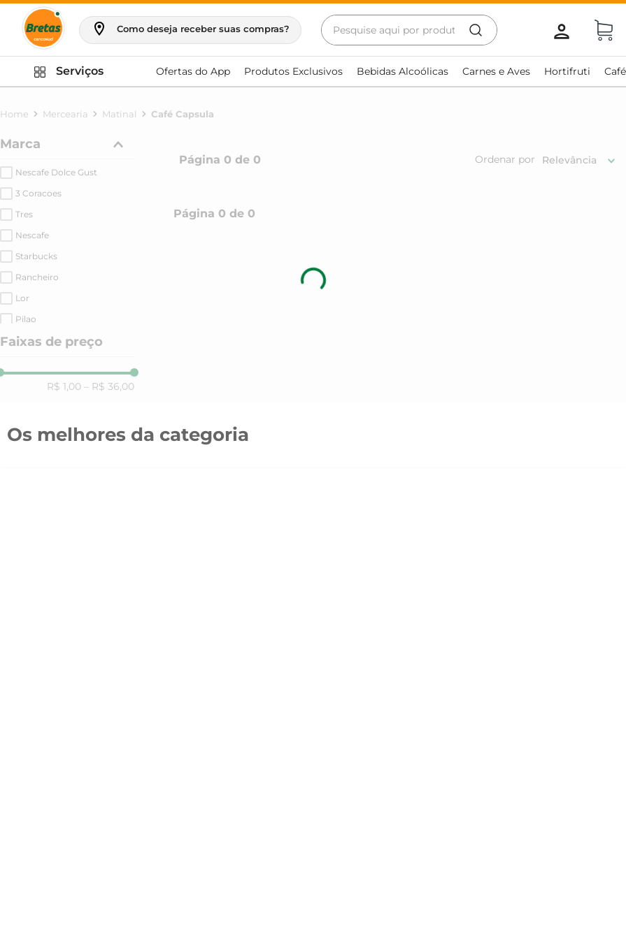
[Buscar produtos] (476, 30)
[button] (190, 28)
